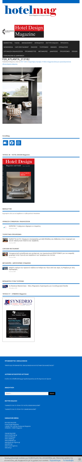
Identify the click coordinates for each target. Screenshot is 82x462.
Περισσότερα (55, 460)
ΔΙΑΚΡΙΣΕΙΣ (54, 51)
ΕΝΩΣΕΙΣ (34, 47)
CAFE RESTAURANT (22, 47)
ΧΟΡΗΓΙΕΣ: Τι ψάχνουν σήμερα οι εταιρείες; (25, 226)
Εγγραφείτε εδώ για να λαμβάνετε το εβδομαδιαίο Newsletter (21, 213)
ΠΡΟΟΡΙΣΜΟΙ (65, 51)
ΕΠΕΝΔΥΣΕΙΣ (63, 47)
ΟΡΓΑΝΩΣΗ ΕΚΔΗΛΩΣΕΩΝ (13, 51)
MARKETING (8, 43)
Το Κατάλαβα (68, 460)
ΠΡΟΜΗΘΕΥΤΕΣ (30, 51)
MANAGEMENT (27, 43)
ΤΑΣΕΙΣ (17, 43)
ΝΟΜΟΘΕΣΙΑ (8, 47)
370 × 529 (23, 62)
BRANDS (54, 47)
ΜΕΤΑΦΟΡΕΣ (43, 51)
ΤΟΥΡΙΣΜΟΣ (44, 47)
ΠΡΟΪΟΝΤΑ (64, 43)
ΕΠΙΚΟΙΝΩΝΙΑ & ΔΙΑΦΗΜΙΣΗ (14, 56)
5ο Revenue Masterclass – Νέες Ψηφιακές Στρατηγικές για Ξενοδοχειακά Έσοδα (38, 286)
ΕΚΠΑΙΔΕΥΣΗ (39, 43)
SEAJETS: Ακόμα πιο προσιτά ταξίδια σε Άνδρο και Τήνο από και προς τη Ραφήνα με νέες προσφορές (42, 268)
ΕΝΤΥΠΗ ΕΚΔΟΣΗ (52, 43)
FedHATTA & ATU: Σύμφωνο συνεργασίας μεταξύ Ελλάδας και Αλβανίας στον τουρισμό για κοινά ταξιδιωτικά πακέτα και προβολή (42, 240)
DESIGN (74, 51)
